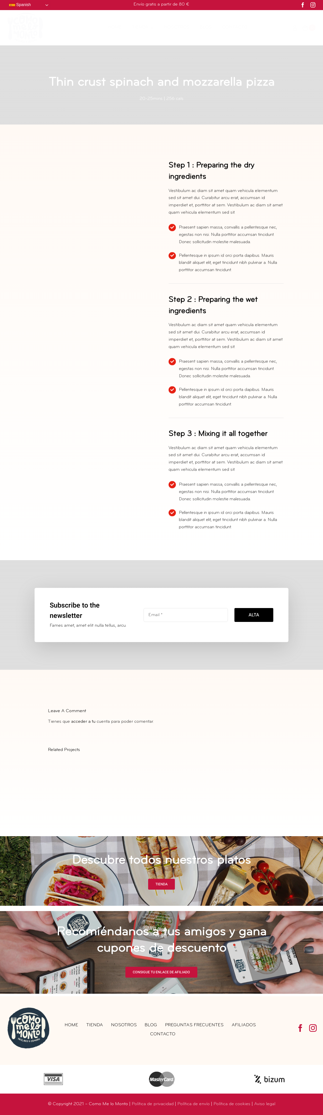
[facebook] (302, 5)
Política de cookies (231, 1104)
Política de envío (193, 1104)
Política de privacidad (153, 1104)
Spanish (20, 5)
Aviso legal (264, 1104)
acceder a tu (83, 721)
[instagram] (312, 5)
